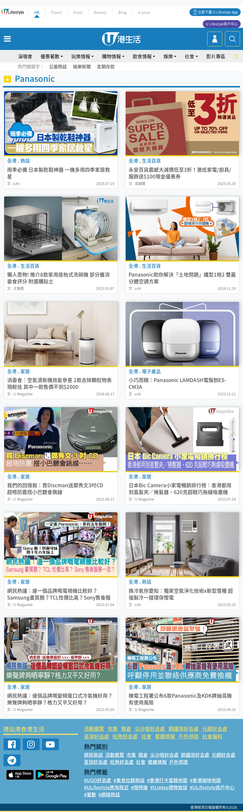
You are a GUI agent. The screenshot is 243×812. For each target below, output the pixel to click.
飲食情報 (142, 56)
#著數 (90, 794)
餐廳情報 (165, 736)
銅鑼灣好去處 (184, 728)
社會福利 (212, 736)
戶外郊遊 (189, 736)
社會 (189, 56)
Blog (122, 12)
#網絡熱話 (109, 794)
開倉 (126, 728)
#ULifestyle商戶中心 (212, 787)
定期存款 (106, 66)
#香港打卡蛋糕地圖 (167, 780)
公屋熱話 (58, 66)
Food (77, 12)
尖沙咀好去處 (150, 728)
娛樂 (168, 56)
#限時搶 (139, 787)
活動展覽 (94, 728)
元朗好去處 (214, 728)
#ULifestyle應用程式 (106, 787)
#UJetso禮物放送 (168, 787)
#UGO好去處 (97, 780)
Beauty (100, 12)
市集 (113, 728)
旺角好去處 (125, 736)
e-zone (144, 12)
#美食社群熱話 (129, 780)
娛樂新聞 (82, 66)
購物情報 (111, 56)
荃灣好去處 (96, 736)
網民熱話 (93, 754)
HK (36, 12)
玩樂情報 (80, 56)
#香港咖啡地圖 (205, 780)
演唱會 (25, 56)
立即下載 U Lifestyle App (218, 12)
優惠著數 (50, 56)
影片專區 (215, 56)
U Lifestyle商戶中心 (222, 24)
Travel (56, 12)
